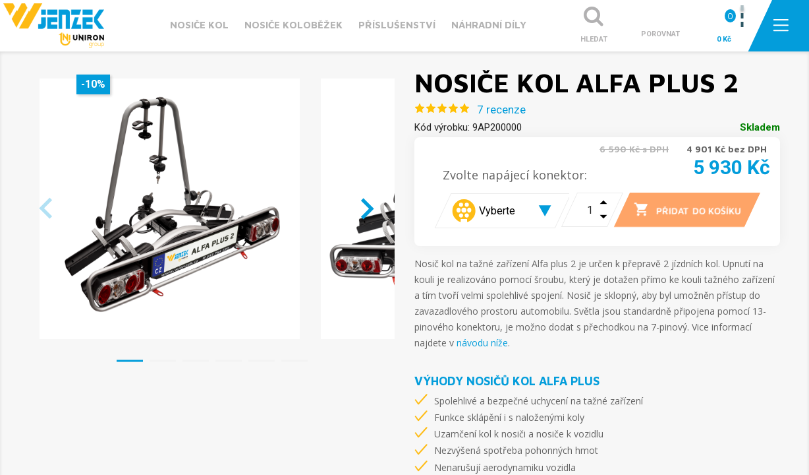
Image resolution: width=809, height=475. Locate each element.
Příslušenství (396, 24)
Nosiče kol (199, 24)
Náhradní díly (488, 24)
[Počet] (581, 209)
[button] (130, 361)
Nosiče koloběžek (293, 24)
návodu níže (482, 342)
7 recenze (501, 109)
